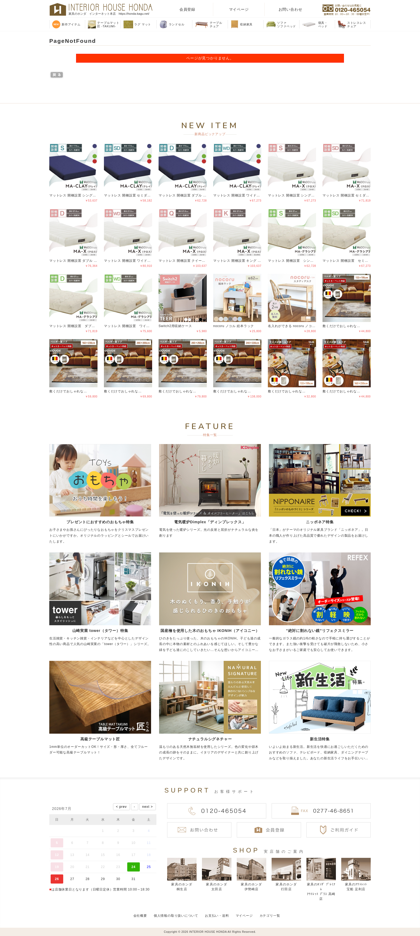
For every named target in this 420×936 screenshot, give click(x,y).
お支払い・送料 (217, 916)
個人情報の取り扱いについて (176, 916)
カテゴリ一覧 (270, 916)
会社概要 (140, 916)
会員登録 (187, 9)
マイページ (239, 9)
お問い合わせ (290, 9)
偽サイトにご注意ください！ (25, 925)
